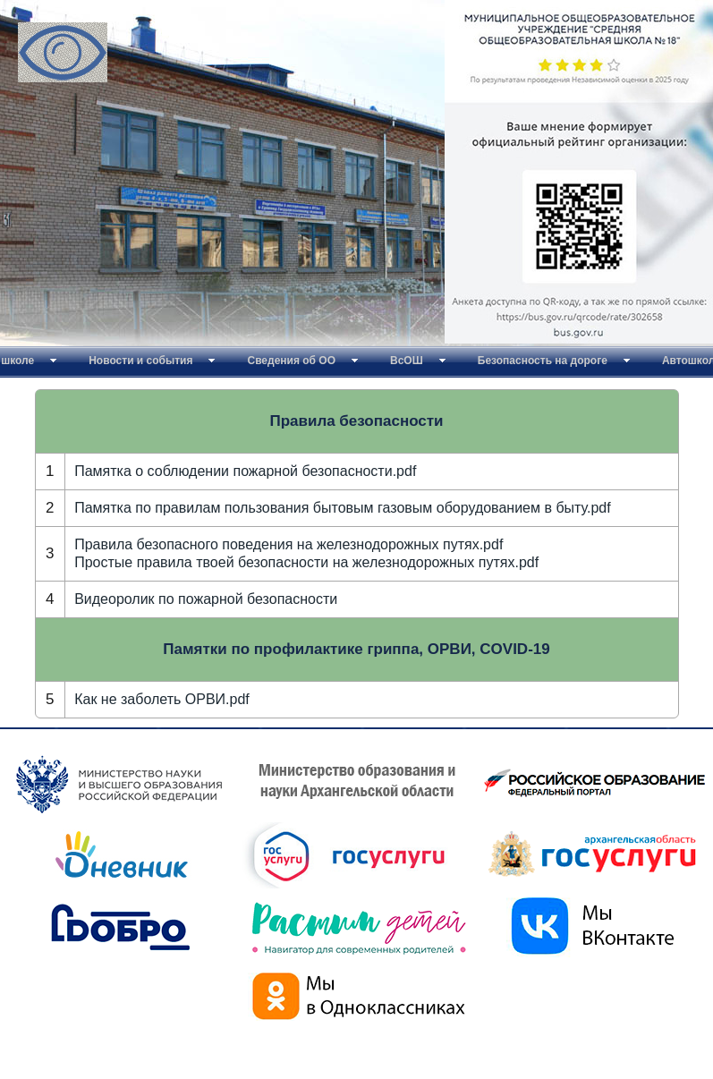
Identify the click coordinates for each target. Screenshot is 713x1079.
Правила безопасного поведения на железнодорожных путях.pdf (288, 544)
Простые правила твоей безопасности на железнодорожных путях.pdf (306, 562)
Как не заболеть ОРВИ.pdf (162, 699)
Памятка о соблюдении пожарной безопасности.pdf (245, 471)
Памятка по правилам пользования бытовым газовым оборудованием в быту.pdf (342, 507)
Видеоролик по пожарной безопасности (205, 599)
